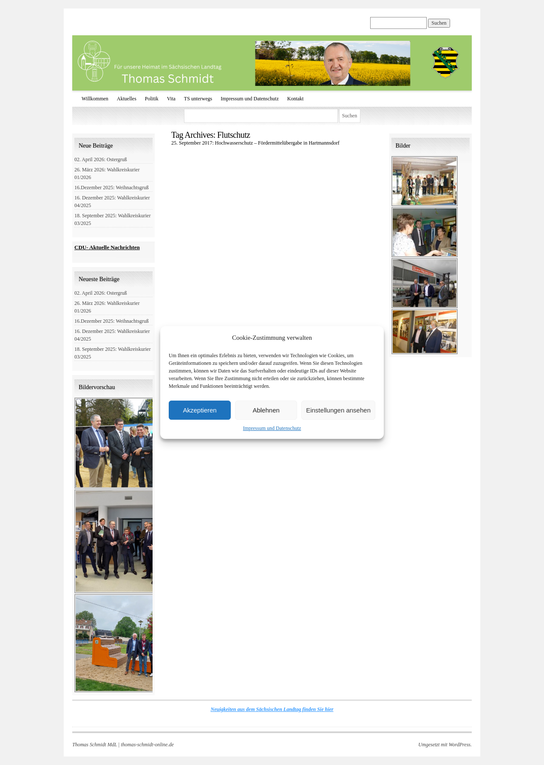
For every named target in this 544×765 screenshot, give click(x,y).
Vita (171, 99)
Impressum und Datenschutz (272, 428)
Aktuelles (126, 99)
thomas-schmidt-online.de (147, 745)
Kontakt (295, 99)
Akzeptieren (199, 410)
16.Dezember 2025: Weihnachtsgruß (111, 188)
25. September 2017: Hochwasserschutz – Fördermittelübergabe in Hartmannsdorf (255, 143)
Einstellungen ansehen (338, 410)
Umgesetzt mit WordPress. (445, 745)
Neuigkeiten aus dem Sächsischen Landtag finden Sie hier (271, 709)
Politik (152, 99)
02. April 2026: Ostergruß (100, 159)
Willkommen (95, 99)
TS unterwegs (198, 99)
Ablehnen (265, 410)
